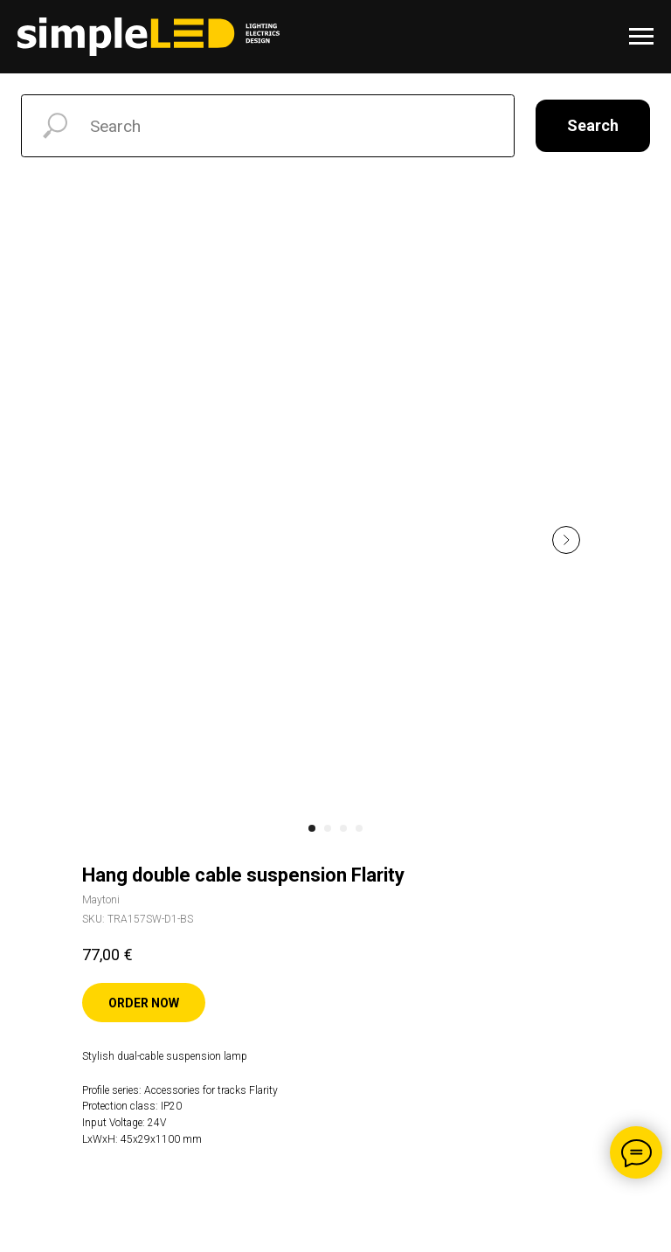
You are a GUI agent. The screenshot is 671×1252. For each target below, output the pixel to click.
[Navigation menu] (641, 36)
